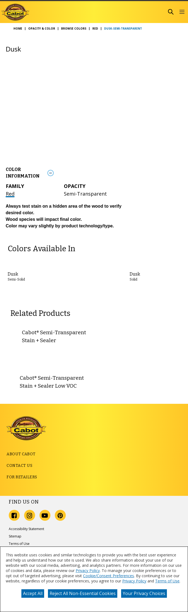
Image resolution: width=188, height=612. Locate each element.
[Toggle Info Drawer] (113, 173)
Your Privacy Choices (144, 593)
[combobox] (118, 12)
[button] (182, 12)
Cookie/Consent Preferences (108, 575)
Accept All (32, 593)
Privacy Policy (88, 570)
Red (10, 193)
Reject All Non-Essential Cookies (83, 593)
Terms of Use (167, 581)
